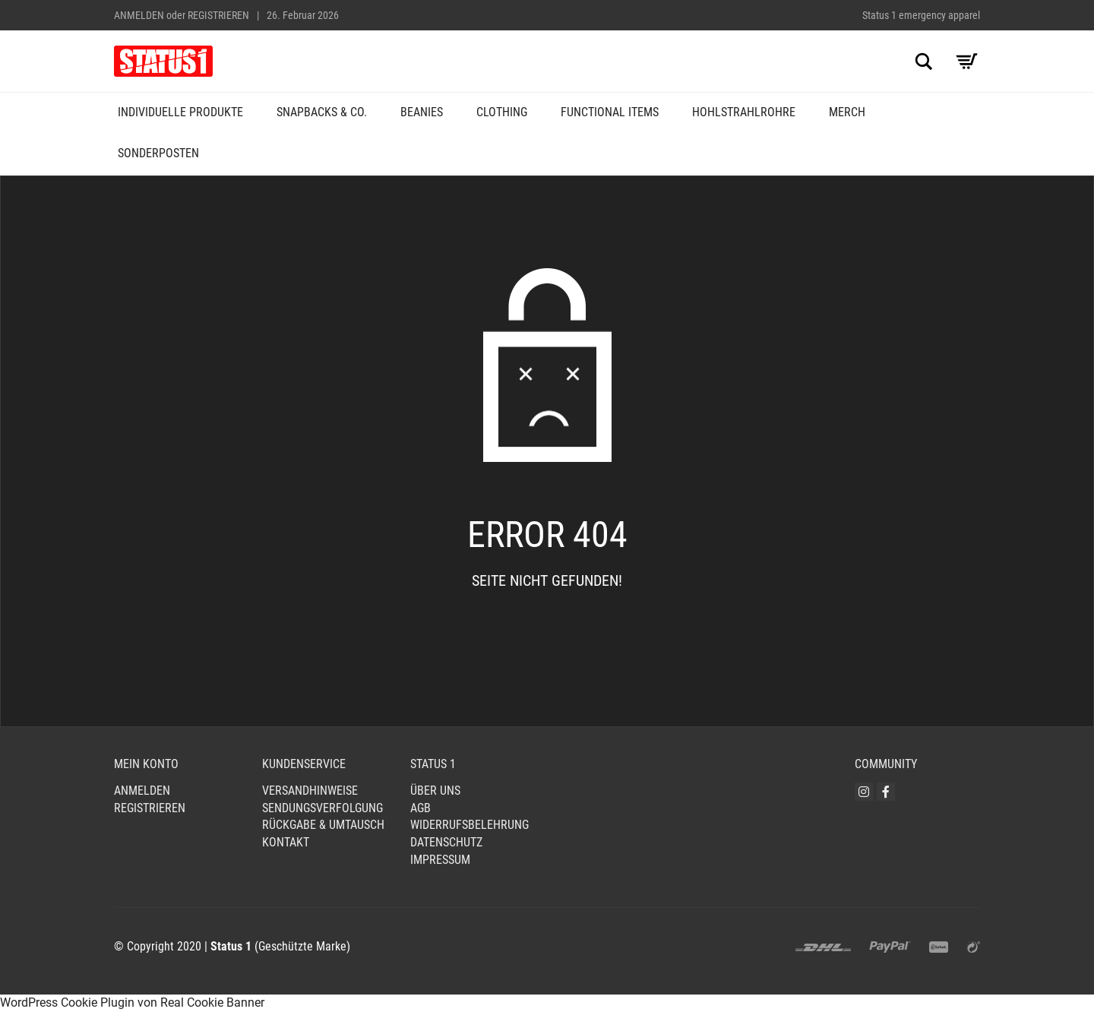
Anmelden (139, 15)
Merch (847, 112)
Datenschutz (446, 842)
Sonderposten (158, 153)
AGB (420, 808)
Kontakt (285, 842)
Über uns (435, 790)
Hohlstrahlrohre (743, 112)
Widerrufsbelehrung (469, 825)
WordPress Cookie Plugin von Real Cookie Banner (132, 1002)
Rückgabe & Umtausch (323, 825)
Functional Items (610, 112)
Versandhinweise (310, 790)
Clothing (501, 112)
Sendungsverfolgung (322, 808)
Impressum (440, 859)
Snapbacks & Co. (322, 112)
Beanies (421, 112)
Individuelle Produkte (180, 112)
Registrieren (218, 15)
